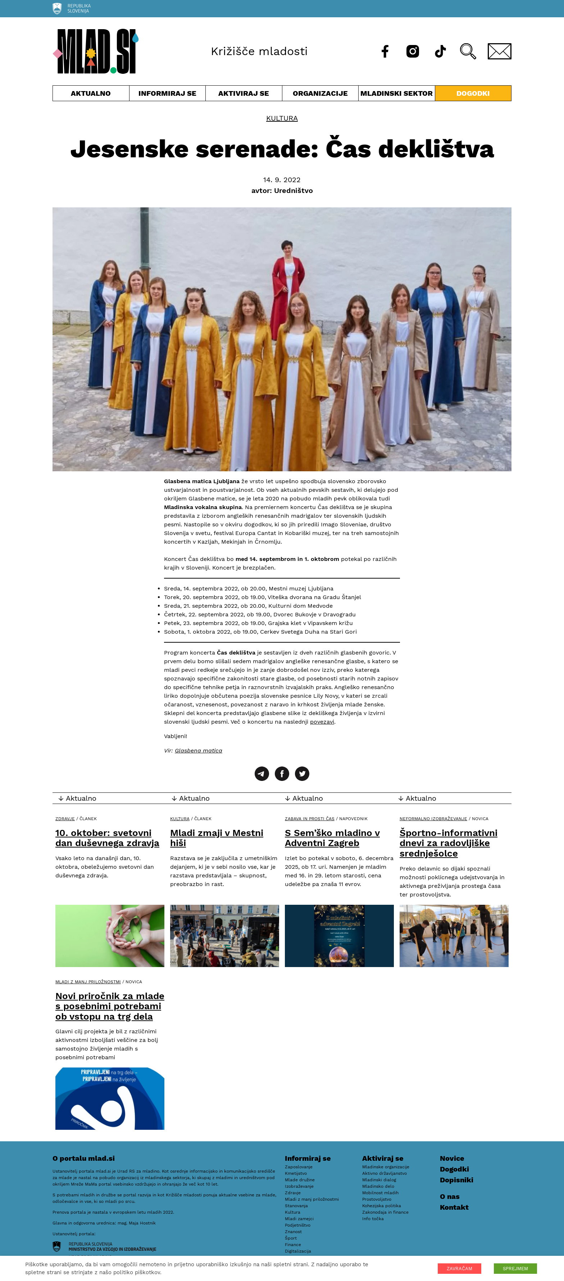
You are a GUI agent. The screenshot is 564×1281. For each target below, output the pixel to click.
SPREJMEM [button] (515, 1268)
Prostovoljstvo (376, 1199)
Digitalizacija (298, 1251)
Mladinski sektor (397, 95)
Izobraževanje (299, 1186)
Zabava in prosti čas (310, 818)
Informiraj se (167, 95)
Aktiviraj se (244, 95)
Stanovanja (296, 1205)
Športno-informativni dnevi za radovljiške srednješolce (448, 843)
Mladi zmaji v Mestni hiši (216, 838)
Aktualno (91, 95)
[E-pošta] (499, 51)
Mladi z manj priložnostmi (88, 981)
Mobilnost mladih (380, 1192)
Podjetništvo (297, 1225)
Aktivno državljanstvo (384, 1173)
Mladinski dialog (379, 1179)
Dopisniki (456, 1180)
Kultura (282, 118)
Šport (291, 1238)
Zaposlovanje (299, 1166)
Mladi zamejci (299, 1218)
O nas (450, 1196)
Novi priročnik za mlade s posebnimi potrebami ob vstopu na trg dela (109, 1006)
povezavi (322, 721)
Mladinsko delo (378, 1186)
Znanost (293, 1231)
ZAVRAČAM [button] (459, 1268)
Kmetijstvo (296, 1173)
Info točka (373, 1218)
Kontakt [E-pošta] (454, 1207)
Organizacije (320, 95)
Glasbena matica (198, 750)
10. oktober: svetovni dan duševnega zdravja (107, 838)
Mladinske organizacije (385, 1166)
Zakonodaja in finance (385, 1212)
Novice (452, 1158)
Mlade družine (300, 1179)
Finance (293, 1244)
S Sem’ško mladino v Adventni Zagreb (332, 838)
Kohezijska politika (381, 1205)
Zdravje (65, 818)
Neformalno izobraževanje (433, 818)
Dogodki (473, 93)
